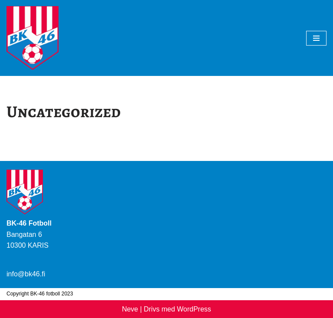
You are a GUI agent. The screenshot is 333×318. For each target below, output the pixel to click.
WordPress (194, 309)
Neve (130, 309)
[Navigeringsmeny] (316, 38)
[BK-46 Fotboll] (33, 38)
